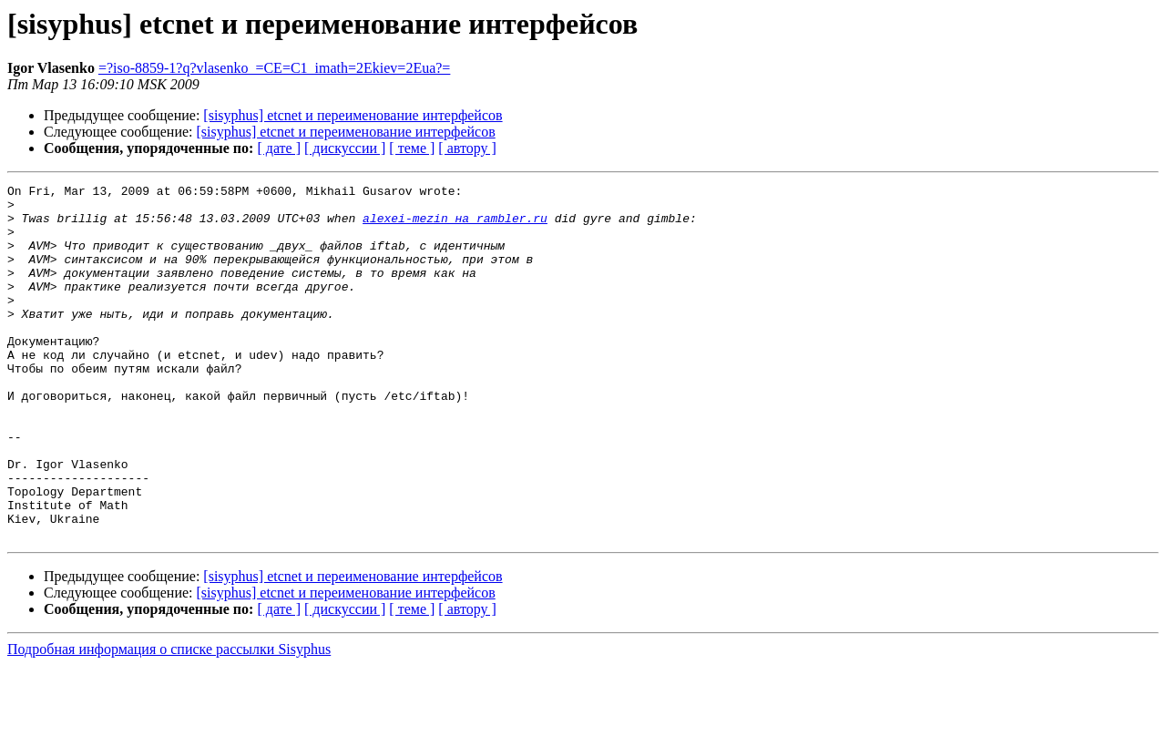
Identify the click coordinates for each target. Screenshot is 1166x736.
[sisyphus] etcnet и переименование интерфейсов (352, 115)
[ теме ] (412, 148)
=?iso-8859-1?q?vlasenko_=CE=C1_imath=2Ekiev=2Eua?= (274, 68)
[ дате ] (279, 148)
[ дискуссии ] (344, 148)
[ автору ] (467, 148)
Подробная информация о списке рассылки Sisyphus (169, 720)
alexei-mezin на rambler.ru (455, 226)
